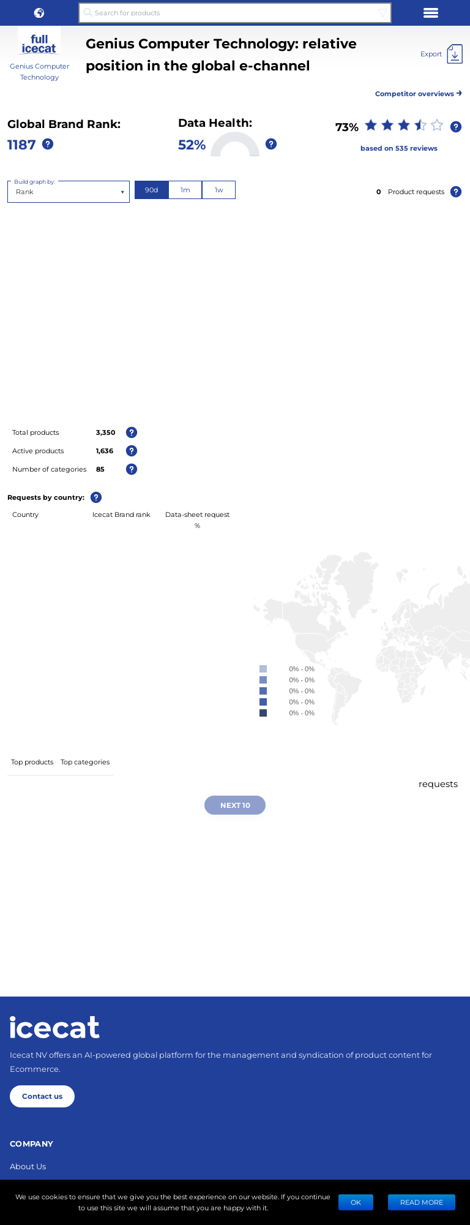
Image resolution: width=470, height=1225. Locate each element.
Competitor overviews (419, 91)
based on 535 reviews (399, 148)
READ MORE (421, 1202)
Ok (356, 1202)
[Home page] (55, 1027)
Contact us (42, 1095)
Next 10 (235, 805)
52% (192, 144)
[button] (39, 13)
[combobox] (17, 191)
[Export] (441, 54)
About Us (28, 1166)
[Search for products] (235, 12)
